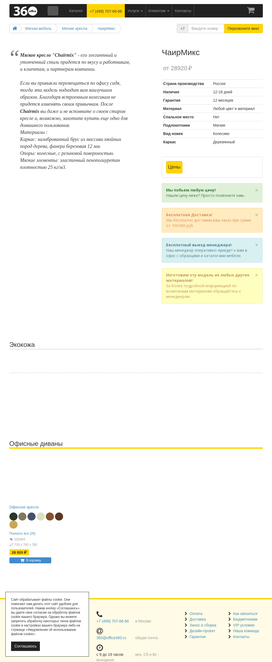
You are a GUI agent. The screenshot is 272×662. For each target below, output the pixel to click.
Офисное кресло (24, 507)
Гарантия (198, 637)
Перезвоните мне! (243, 28)
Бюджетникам (245, 619)
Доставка (198, 619)
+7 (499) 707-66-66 (105, 11)
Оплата (196, 613)
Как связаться (245, 613)
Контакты (241, 637)
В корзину (30, 560)
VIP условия (243, 625)
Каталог (76, 11)
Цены (174, 167)
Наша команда (246, 631)
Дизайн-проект (202, 631)
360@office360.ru (111, 638)
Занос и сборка (203, 625)
